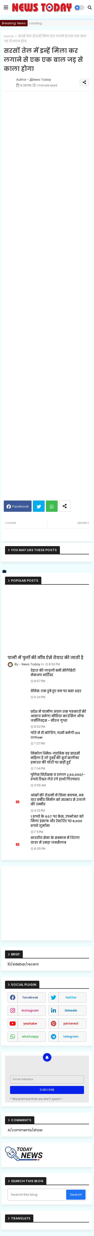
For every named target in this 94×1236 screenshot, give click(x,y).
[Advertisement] (47, 343)
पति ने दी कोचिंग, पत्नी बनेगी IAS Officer (55, 735)
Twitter (39, 506)
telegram (70, 1036)
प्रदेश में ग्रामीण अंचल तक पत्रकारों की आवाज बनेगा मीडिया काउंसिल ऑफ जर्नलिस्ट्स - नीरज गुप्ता (58, 716)
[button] (90, 8)
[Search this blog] (37, 1195)
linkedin (71, 1010)
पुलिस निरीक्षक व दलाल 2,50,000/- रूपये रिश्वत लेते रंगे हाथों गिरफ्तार (58, 777)
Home (9, 36)
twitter (70, 997)
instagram (30, 1010)
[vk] (5, 571)
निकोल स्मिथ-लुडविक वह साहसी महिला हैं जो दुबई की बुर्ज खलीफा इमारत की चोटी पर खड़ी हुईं (55, 758)
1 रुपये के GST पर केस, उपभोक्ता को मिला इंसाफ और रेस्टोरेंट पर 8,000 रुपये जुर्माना (57, 821)
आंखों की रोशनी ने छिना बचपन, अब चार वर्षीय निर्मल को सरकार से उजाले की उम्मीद (58, 800)
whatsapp (30, 1036)
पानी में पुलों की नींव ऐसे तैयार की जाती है (45, 658)
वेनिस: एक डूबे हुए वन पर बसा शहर (56, 691)
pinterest (70, 1023)
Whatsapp (52, 506)
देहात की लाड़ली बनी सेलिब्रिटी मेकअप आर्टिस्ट (53, 672)
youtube (30, 1023)
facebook (30, 997)
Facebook (20, 506)
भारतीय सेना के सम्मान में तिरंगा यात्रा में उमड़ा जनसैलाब (55, 840)
